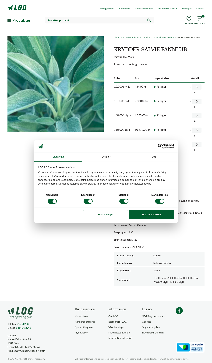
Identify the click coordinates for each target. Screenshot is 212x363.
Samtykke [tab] (58, 156)
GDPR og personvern (153, 316)
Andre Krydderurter (166, 37)
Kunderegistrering (85, 321)
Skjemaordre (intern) (153, 332)
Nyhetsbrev (81, 332)
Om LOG (113, 316)
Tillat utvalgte (105, 214)
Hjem (116, 37)
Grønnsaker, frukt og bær (131, 37)
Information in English (120, 337)
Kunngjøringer (107, 8)
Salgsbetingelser (151, 327)
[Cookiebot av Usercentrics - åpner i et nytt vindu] (160, 146)
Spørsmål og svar (84, 327)
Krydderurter (149, 37)
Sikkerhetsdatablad (167, 8)
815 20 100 (23, 323)
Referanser (124, 8)
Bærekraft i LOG (117, 321)
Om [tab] (154, 156)
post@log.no (23, 327)
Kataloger (186, 8)
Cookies (146, 321)
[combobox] (99, 20)
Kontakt (200, 8)
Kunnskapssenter (144, 8)
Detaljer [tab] (106, 156)
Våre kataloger (116, 327)
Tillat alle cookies (151, 214)
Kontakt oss (81, 316)
